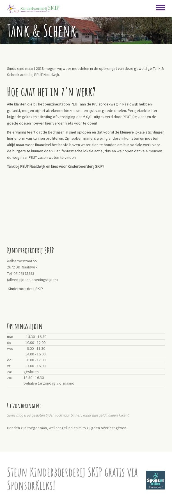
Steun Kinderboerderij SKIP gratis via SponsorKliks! (72, 478)
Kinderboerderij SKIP (25, 288)
